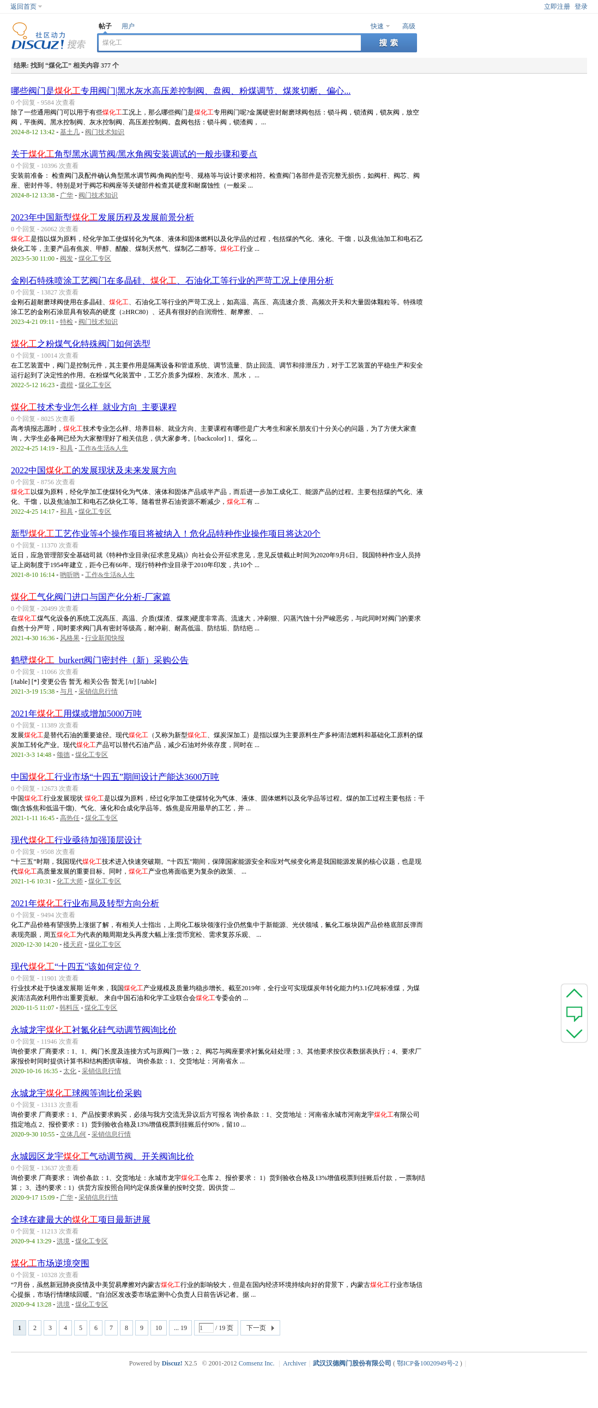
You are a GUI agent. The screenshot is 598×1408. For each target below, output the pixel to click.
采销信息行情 (98, 691)
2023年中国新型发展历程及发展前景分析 (102, 217)
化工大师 (70, 881)
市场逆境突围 (50, 1263)
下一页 (256, 1328)
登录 (581, 6)
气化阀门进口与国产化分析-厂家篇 (91, 596)
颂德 (63, 755)
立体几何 (73, 1134)
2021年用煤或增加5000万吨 (76, 713)
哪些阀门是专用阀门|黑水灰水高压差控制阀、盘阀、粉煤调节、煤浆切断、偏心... (181, 90)
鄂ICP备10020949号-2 (427, 1363)
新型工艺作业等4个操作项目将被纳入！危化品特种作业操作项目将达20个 (166, 533)
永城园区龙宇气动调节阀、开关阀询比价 (102, 1156)
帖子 (105, 26)
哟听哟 (70, 575)
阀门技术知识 (104, 132)
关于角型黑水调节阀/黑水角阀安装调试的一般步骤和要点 (134, 154)
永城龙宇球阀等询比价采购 (76, 1093)
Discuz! (172, 1363)
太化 (69, 1071)
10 (158, 1328)
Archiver (294, 1363)
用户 (128, 26)
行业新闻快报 (104, 638)
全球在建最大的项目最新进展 (80, 1219)
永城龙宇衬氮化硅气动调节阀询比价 (94, 1029)
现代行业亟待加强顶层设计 (76, 840)
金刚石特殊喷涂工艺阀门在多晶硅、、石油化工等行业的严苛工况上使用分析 (172, 280)
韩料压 (69, 1008)
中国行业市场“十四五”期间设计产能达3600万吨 (115, 776)
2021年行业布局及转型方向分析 (85, 903)
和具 (66, 448)
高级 (408, 26)
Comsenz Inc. (257, 1363)
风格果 (70, 638)
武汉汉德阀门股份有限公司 (352, 1363)
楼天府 (73, 944)
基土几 (70, 132)
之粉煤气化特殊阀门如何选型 (80, 343)
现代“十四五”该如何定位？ (76, 966)
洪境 (63, 1241)
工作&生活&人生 (103, 448)
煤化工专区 (94, 258)
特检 (66, 322)
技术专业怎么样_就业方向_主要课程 (94, 407)
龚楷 (66, 385)
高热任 (70, 818)
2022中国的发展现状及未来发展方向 (94, 470)
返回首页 (23, 6)
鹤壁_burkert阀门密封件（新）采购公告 (100, 660)
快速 (377, 26)
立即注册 (557, 6)
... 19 (180, 1328)
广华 (66, 195)
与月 (66, 691)
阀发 (66, 258)
